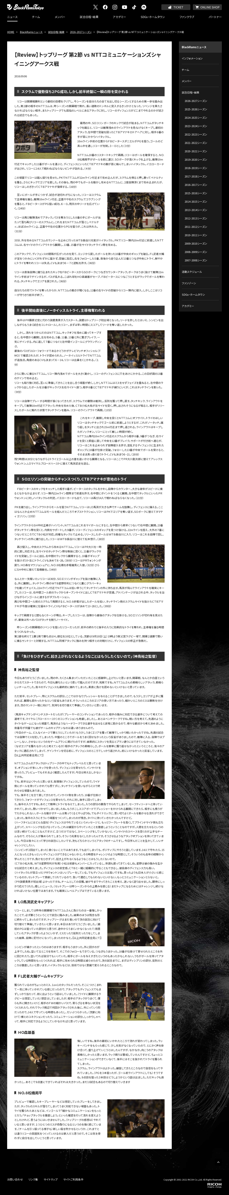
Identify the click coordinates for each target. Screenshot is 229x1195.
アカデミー (119, 17)
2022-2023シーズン (196, 134)
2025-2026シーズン (196, 109)
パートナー (215, 17)
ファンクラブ (186, 17)
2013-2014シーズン (196, 210)
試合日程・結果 (89, 17)
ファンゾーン (189, 283)
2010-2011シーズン (196, 235)
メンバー (60, 17)
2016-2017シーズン (81, 32)
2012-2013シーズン (196, 218)
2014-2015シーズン (196, 201)
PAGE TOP (218, 1162)
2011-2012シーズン (196, 227)
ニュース (12, 17)
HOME (10, 32)
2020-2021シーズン (196, 151)
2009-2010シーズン (196, 243)
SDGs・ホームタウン (153, 17)
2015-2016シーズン (196, 193)
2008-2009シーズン (196, 252)
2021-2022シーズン (196, 143)
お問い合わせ (15, 1179)
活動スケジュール (192, 272)
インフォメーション (192, 58)
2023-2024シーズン (196, 126)
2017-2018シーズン (196, 176)
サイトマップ (51, 1179)
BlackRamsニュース (31, 32)
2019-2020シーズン (196, 159)
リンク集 (33, 1179)
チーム (36, 17)
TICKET (178, 7)
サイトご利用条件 (73, 1179)
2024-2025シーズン (196, 117)
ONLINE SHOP (210, 7)
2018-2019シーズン (196, 168)
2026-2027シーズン (196, 101)
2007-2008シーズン (196, 260)
